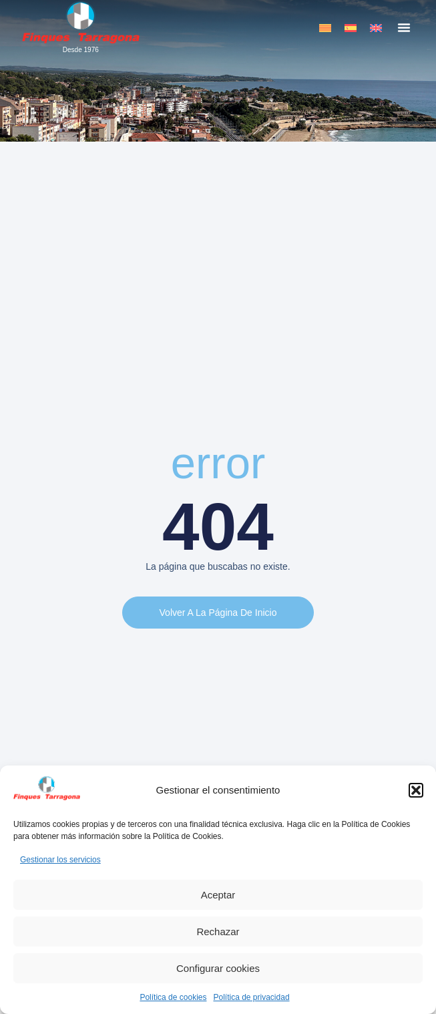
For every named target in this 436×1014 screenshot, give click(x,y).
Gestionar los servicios (60, 859)
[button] (416, 790)
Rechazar (217, 931)
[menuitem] (325, 27)
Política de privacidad (251, 997)
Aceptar (218, 894)
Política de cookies (173, 997)
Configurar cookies (218, 968)
